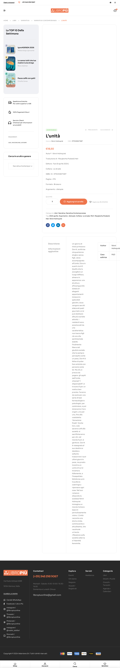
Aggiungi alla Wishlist (100, 202)
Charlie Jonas (23, 81)
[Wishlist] (105, 664)
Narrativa (25, 20)
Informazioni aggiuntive (54, 250)
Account (45, 666)
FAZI (92, 216)
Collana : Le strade (83, 216)
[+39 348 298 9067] (19, 2)
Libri (14, 20)
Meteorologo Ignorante (26, 50)
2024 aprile (53, 216)
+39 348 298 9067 (28, 2)
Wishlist (105, 666)
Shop (15, 666)
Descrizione (54, 244)
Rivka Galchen (23, 66)
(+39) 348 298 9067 (45, 576)
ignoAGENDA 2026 (26, 47)
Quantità (49, 197)
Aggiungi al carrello (75, 202)
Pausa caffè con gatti (26, 78)
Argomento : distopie (67, 216)
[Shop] (15, 664)
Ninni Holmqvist (57, 141)
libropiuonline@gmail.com (47, 595)
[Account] (45, 664)
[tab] (54, 244)
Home (6, 20)
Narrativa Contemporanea (45, 20)
